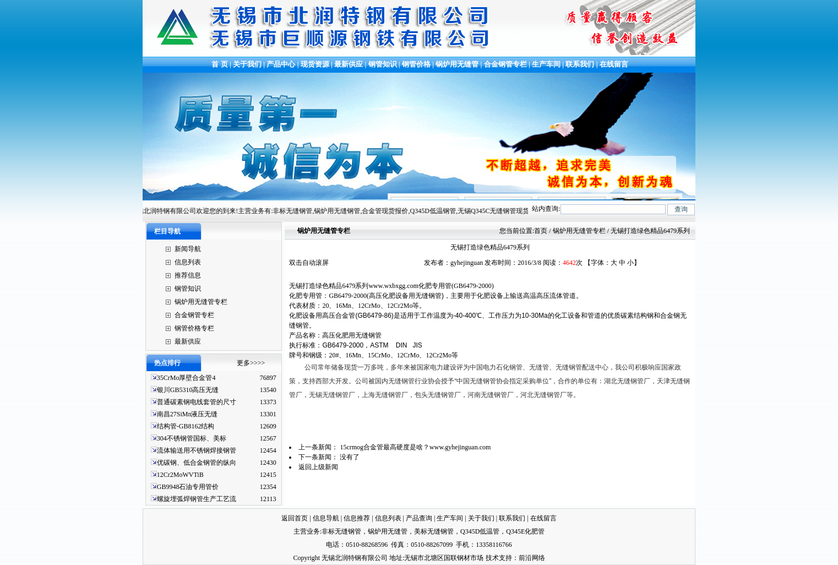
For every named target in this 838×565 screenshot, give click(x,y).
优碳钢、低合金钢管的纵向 (196, 462)
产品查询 (419, 518)
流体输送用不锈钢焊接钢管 (196, 450)
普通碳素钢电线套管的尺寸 (196, 402)
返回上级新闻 (318, 467)
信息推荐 (357, 518)
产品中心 (280, 64)
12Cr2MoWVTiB (180, 475)
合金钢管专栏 (505, 64)
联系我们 (579, 64)
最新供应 (349, 64)
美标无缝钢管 (434, 531)
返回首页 (294, 518)
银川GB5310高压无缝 (188, 390)
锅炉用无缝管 (457, 64)
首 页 (219, 64)
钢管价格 (416, 64)
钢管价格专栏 (194, 328)
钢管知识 (382, 64)
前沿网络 (532, 558)
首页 (540, 231)
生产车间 (547, 64)
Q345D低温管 (479, 531)
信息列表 (188, 262)
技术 (492, 558)
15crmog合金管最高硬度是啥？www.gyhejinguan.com (415, 447)
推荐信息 (188, 275)
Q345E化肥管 (525, 531)
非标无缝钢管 (341, 531)
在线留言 (614, 64)
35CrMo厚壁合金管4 (186, 378)
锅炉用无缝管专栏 (201, 302)
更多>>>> (251, 363)
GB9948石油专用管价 (188, 487)
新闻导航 (188, 249)
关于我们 (247, 64)
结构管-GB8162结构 (186, 426)
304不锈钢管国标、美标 (191, 438)
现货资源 (315, 64)
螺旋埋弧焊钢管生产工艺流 (196, 499)
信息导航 (326, 518)
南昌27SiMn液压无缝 (187, 414)
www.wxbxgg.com (393, 286)
